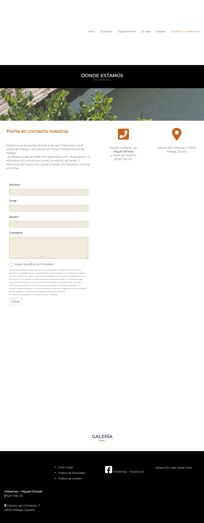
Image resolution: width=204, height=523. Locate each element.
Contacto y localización (185, 31)
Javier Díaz (184, 467)
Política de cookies (70, 478)
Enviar (16, 301)
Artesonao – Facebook (128, 471)
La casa (146, 31)
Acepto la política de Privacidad (33, 264)
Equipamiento (127, 31)
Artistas (160, 31)
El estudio (106, 31)
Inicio (91, 31)
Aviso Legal (65, 467)
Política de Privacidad (71, 473)
